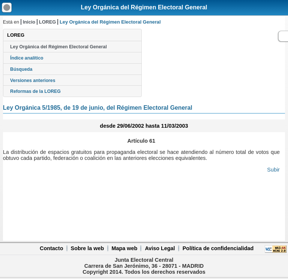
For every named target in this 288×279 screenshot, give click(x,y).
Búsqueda (21, 69)
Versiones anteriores (32, 80)
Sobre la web (87, 248)
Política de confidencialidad (218, 248)
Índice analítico (26, 58)
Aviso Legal (160, 248)
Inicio (29, 22)
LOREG (47, 22)
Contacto (51, 248)
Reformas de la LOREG (35, 91)
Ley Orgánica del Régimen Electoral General (144, 7)
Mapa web (124, 248)
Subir (273, 170)
